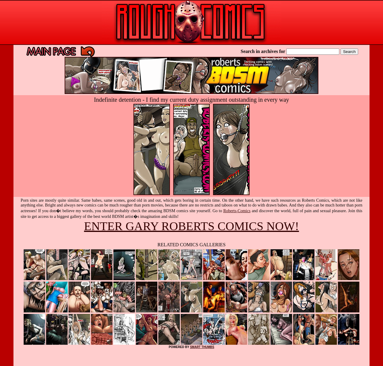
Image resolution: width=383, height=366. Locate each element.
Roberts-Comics (236, 211)
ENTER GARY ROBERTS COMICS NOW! (191, 226)
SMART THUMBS (202, 347)
